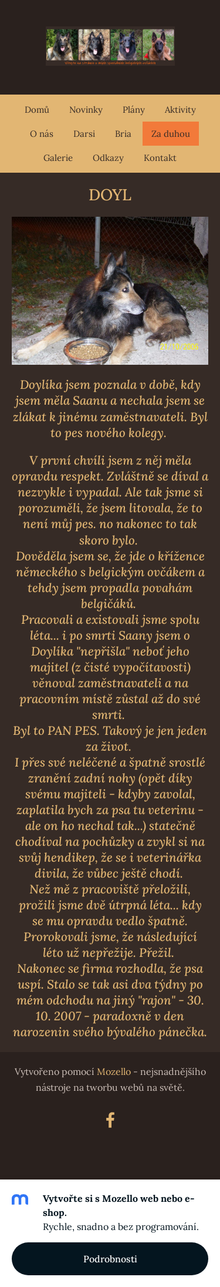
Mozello (114, 1071)
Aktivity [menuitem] (180, 109)
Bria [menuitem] (123, 133)
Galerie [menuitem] (58, 157)
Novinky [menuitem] (86, 109)
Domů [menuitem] (37, 109)
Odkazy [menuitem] (108, 157)
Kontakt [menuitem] (160, 157)
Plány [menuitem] (134, 109)
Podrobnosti (110, 1259)
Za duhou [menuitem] (170, 133)
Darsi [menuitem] (84, 133)
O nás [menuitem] (41, 133)
